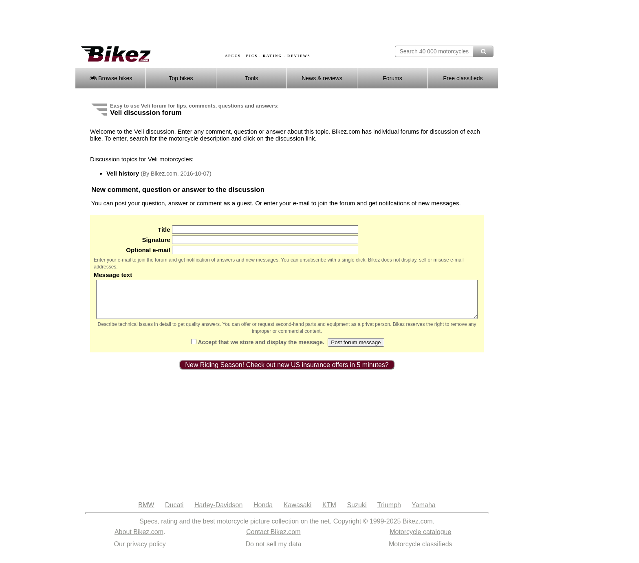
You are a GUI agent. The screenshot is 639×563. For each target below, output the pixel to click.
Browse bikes (110, 78)
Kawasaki (297, 512)
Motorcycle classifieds (420, 551)
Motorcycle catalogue (420, 539)
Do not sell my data (273, 551)
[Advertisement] (223, 23)
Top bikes (181, 78)
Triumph (389, 512)
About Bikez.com (139, 539)
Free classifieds (463, 78)
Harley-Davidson (218, 512)
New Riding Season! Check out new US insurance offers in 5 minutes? (287, 372)
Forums (392, 78)
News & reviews (322, 78)
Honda (263, 512)
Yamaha (423, 512)
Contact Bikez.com (273, 539)
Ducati (174, 512)
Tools (251, 78)
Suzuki (356, 512)
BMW (146, 512)
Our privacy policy (140, 551)
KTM (329, 512)
